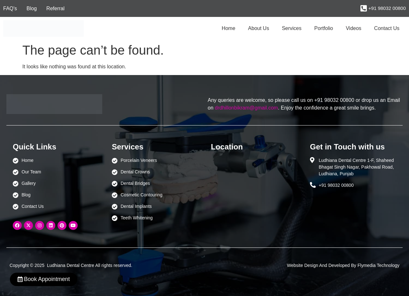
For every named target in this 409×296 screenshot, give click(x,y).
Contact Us (386, 28)
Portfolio (323, 28)
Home (228, 28)
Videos (353, 28)
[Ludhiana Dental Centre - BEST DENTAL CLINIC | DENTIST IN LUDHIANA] (254, 187)
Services (291, 28)
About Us (258, 28)
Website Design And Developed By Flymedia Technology (343, 265)
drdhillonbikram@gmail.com (246, 107)
